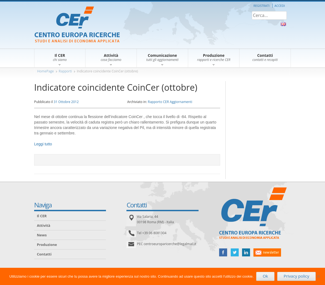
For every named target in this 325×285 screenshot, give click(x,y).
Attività (43, 225)
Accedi (279, 6)
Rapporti (65, 71)
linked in (246, 252)
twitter (235, 252)
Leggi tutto (43, 144)
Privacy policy (296, 276)
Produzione (47, 244)
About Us (283, 24)
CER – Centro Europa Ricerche (77, 25)
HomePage (45, 71)
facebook (223, 252)
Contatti (44, 254)
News (42, 235)
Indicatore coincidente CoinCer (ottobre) (107, 71)
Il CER (42, 215)
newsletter (267, 252)
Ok (265, 276)
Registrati (261, 6)
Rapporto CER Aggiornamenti (170, 101)
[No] (318, 276)
